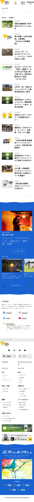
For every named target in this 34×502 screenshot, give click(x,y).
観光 (28, 485)
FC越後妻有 (22, 391)
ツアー (4, 377)
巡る (19, 372)
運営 (23, 490)
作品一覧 (5, 389)
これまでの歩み (7, 402)
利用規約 (21, 407)
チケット (5, 375)
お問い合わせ (6, 413)
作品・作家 (5, 386)
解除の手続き (22, 405)
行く (3, 372)
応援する (21, 386)
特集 (9, 485)
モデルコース (6, 380)
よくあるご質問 (7, 421)
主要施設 (21, 377)
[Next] (30, 285)
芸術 (18, 485)
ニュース (5, 8)
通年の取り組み (7, 405)
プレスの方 (6, 416)
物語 (14, 490)
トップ (3, 339)
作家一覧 (5, 391)
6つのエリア (22, 375)
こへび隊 (21, 393)
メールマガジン (23, 399)
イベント (5, 368)
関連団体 (5, 407)
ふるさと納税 (22, 396)
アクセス (5, 362)
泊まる (21, 382)
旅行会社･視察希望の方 (9, 418)
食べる (21, 380)
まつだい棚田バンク (24, 389)
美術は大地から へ (16, 285)
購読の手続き (22, 402)
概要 (3, 399)
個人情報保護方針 (23, 409)
